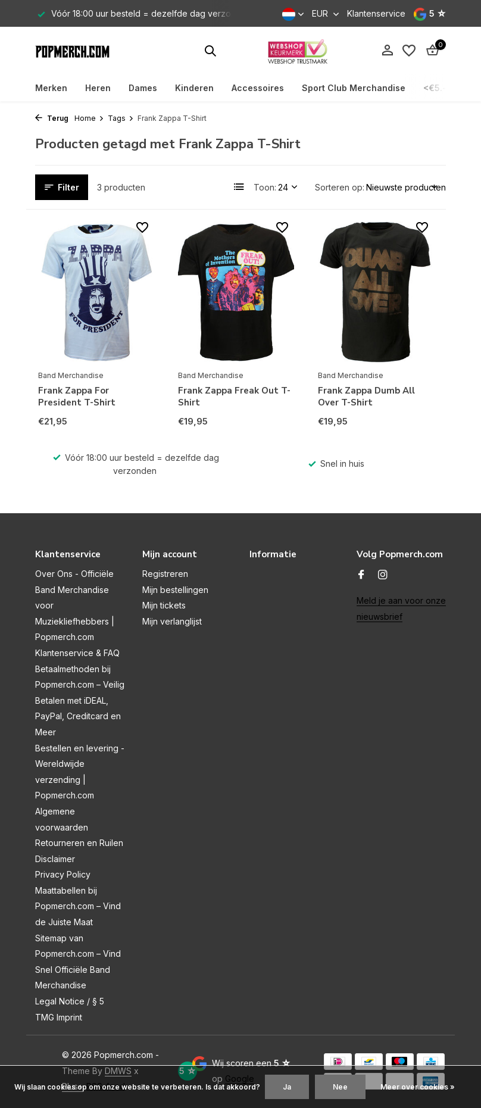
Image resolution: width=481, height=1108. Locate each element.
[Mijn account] (387, 50)
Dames (143, 88)
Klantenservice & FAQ (77, 653)
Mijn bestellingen (175, 590)
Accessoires (258, 88)
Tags (121, 118)
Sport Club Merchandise (353, 88)
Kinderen (194, 88)
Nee (340, 1086)
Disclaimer (55, 859)
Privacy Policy (62, 874)
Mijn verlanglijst (172, 621)
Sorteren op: (339, 187)
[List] (239, 187)
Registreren (165, 574)
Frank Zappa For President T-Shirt (76, 396)
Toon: (265, 187)
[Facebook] (361, 575)
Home (89, 118)
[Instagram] (383, 575)
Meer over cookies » (417, 1086)
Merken (51, 88)
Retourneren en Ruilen (79, 843)
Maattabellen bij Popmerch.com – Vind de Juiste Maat (78, 906)
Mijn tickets (164, 605)
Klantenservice (376, 13)
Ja (287, 1086)
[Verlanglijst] (409, 50)
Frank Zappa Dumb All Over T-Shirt (366, 396)
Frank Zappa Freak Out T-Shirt (234, 396)
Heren (98, 88)
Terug (51, 118)
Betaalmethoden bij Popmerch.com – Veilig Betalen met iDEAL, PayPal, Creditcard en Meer (79, 700)
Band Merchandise (71, 375)
